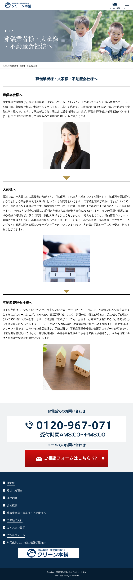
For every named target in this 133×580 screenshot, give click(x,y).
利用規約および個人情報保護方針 (26, 542)
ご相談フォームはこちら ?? (66, 459)
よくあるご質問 (16, 527)
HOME (5, 66)
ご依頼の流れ (15, 520)
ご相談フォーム (16, 535)
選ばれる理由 (15, 490)
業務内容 (12, 497)
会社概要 (12, 505)
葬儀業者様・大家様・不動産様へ (26, 512)
